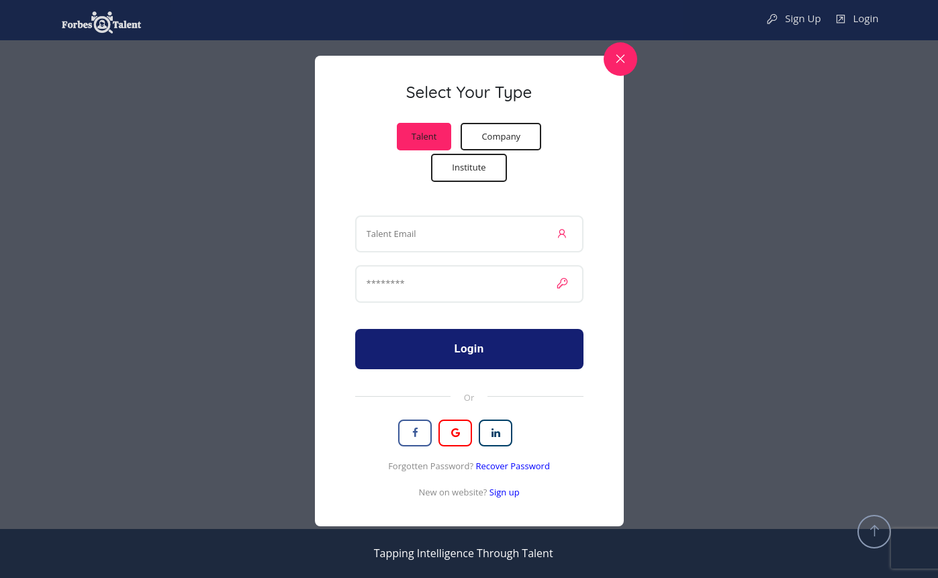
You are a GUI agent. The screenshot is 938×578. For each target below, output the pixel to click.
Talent (424, 136)
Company (500, 136)
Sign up (504, 492)
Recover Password (512, 466)
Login (857, 19)
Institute (468, 167)
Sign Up (793, 19)
